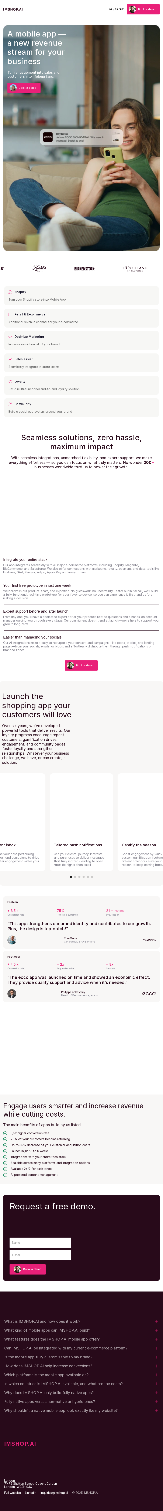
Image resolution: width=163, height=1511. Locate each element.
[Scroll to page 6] (91, 877)
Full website (12, 1492)
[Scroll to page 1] (71, 877)
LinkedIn (30, 1492)
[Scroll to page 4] (84, 877)
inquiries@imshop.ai (54, 1492)
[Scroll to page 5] (88, 877)
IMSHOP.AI (20, 1444)
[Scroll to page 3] (79, 877)
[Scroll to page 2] (75, 877)
